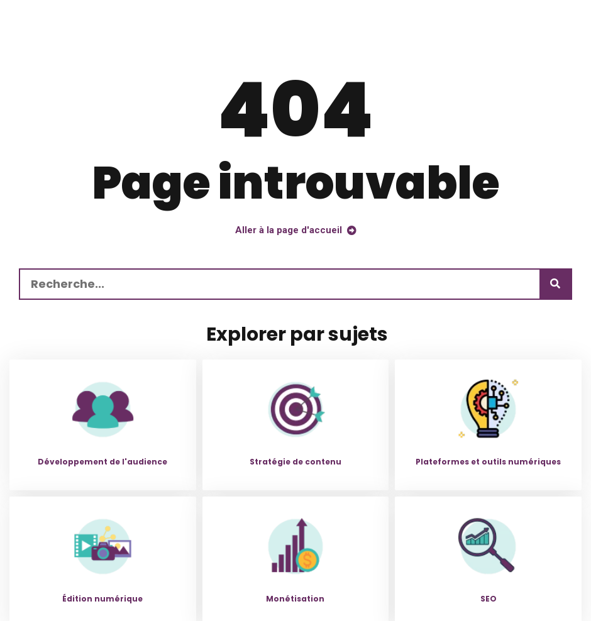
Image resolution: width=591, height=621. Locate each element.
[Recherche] (555, 284)
